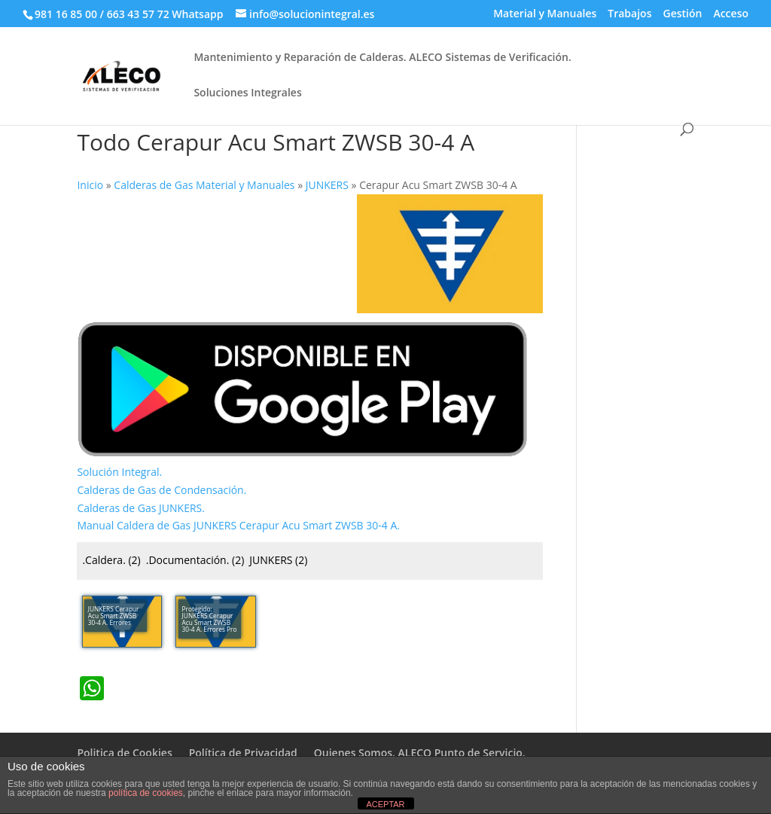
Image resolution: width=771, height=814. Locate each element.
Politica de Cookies (124, 752)
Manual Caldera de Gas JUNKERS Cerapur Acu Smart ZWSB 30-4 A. (238, 525)
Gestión (682, 14)
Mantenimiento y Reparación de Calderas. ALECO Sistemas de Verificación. (382, 58)
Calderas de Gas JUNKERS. (141, 508)
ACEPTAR (385, 804)
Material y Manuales (544, 14)
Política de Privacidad (243, 752)
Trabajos (629, 14)
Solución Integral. (119, 472)
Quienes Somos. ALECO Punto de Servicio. (420, 752)
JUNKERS (278, 560)
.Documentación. (195, 560)
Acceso (730, 14)
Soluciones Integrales (247, 93)
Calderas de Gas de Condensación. (161, 490)
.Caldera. (111, 560)
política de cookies (145, 793)
